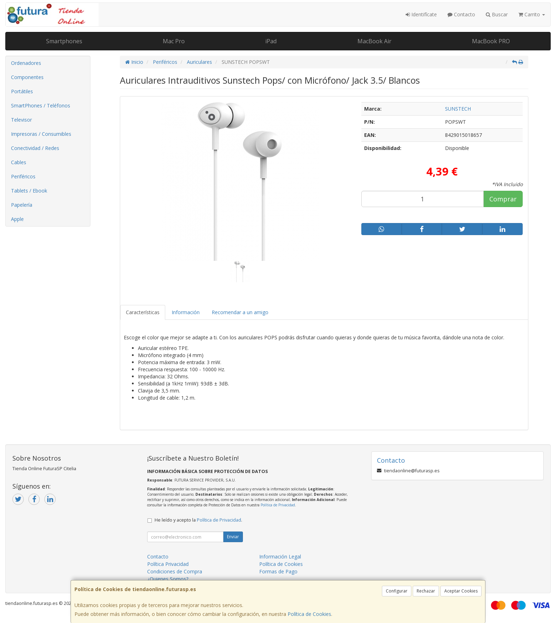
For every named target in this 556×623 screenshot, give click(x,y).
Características (143, 312)
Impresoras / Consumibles (41, 133)
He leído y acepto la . (198, 520)
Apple (17, 219)
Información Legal (280, 556)
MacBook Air (374, 41)
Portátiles (22, 91)
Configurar (396, 591)
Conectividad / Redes (35, 148)
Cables (18, 162)
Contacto (461, 14)
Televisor (21, 119)
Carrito (531, 14)
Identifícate (421, 14)
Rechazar (426, 591)
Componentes (27, 77)
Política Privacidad (168, 564)
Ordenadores (26, 63)
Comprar (503, 199)
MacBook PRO (491, 41)
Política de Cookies (309, 614)
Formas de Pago (278, 571)
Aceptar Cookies (461, 591)
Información (186, 312)
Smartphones (64, 41)
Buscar (497, 14)
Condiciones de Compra (174, 571)
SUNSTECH (458, 108)
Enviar (233, 537)
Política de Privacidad (278, 504)
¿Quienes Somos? (167, 578)
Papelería (21, 204)
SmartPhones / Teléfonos (40, 105)
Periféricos (23, 176)
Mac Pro (174, 41)
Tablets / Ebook (29, 190)
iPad (271, 41)
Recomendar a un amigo (240, 312)
